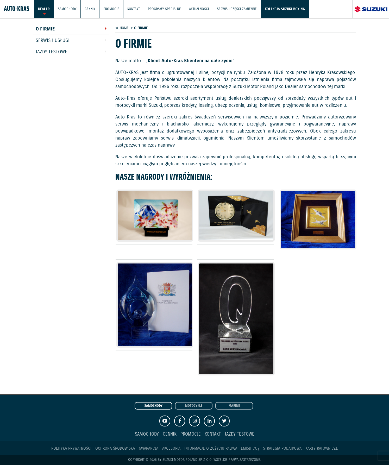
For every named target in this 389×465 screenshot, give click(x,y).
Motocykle (193, 406)
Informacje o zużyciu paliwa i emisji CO (221, 448)
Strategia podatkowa (282, 448)
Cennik (90, 9)
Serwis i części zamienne (237, 9)
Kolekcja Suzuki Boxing (285, 9)
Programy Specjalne (164, 9)
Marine (234, 406)
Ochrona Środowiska (115, 448)
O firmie (45, 29)
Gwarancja (148, 448)
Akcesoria (171, 448)
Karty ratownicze (321, 448)
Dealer (44, 9)
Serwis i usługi (53, 40)
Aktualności (199, 9)
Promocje (111, 9)
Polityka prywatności (71, 448)
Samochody (67, 9)
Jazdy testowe (51, 52)
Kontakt (133, 9)
